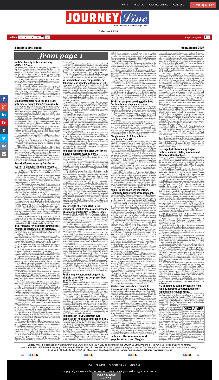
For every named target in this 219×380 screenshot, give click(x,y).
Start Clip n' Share (203, 4)
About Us (139, 4)
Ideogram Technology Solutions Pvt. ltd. (138, 371)
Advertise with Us (158, 4)
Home (125, 4)
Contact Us (179, 4)
